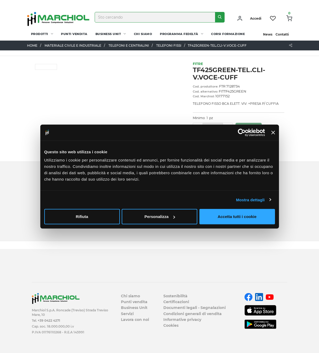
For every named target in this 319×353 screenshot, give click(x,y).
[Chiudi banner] (273, 132)
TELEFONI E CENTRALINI (128, 45)
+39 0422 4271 (49, 321)
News (267, 34)
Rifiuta (82, 216)
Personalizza (160, 216)
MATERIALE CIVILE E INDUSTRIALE (73, 45)
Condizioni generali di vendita (192, 313)
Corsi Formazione (228, 34)
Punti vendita (74, 34)
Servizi (127, 313)
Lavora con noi (135, 319)
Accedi (255, 18)
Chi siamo (143, 34)
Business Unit (108, 34)
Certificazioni (176, 301)
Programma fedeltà (179, 34)
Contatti (282, 34)
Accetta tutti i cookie (237, 216)
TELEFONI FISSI (168, 45)
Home (32, 45)
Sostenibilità (175, 296)
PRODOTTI (39, 34)
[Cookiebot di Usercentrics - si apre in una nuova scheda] (242, 132)
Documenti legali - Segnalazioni (194, 307)
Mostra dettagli (250, 199)
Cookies (170, 325)
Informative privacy (182, 319)
